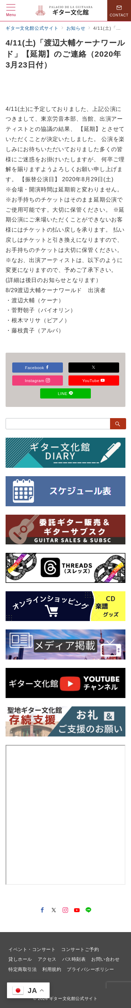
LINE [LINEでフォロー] (65, 393)
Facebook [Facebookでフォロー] (37, 367)
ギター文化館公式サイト (73, 998)
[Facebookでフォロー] (42, 911)
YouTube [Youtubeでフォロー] (93, 380)
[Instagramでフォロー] (65, 911)
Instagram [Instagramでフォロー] (37, 380)
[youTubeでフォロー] (77, 911)
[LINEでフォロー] (89, 911)
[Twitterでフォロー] (54, 911)
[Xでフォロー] (93, 367)
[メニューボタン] (11, 10)
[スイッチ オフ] (119, 10)
